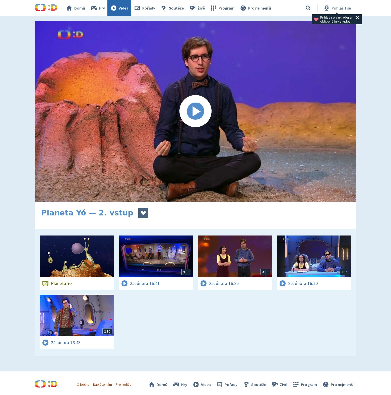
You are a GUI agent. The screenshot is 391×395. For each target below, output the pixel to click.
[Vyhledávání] (308, 8)
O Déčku (83, 384)
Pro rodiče (124, 384)
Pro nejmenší (255, 8)
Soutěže (172, 8)
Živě (197, 8)
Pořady (144, 8)
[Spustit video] (195, 111)
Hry (97, 8)
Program (222, 8)
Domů (75, 8)
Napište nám (102, 384)
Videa (119, 8)
